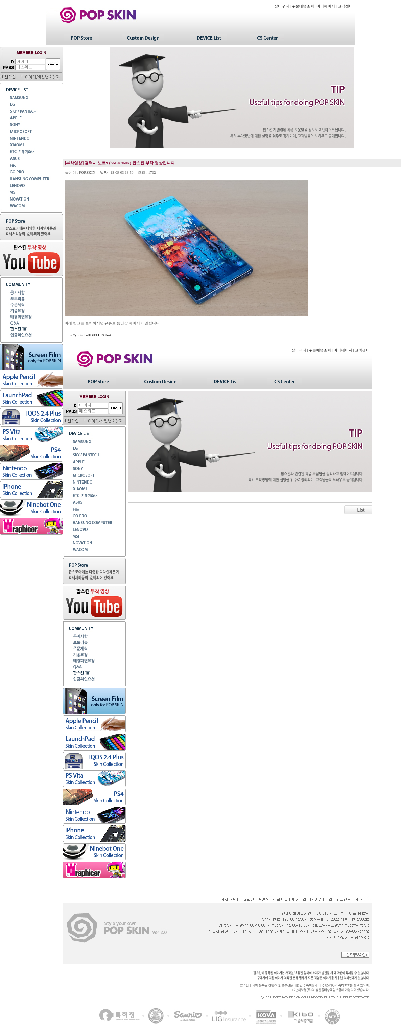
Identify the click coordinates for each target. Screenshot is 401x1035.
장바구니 (281, 6)
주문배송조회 (303, 6)
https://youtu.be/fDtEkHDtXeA (88, 335)
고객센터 (345, 6)
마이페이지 (325, 6)
